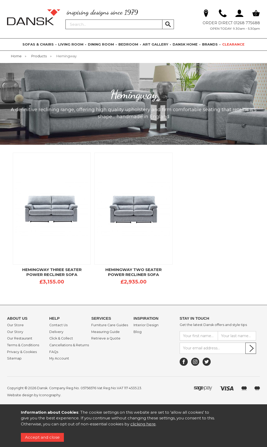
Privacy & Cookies (22, 352)
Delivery (56, 332)
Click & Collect (61, 338)
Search (65, 19)
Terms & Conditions (23, 345)
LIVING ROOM (70, 44)
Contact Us (58, 325)
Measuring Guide (105, 332)
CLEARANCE (233, 44)
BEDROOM (128, 44)
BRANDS (210, 44)
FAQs (53, 352)
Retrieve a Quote (105, 338)
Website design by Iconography (33, 395)
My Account (59, 358)
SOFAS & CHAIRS (38, 44)
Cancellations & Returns (69, 345)
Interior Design (146, 325)
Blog (138, 332)
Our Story (15, 332)
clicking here (143, 423)
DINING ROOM (101, 44)
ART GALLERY (155, 44)
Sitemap (14, 358)
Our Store (15, 325)
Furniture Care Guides (109, 325)
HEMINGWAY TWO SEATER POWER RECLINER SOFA (133, 272)
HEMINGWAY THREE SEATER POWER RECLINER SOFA (52, 272)
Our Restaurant (19, 338)
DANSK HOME (185, 44)
